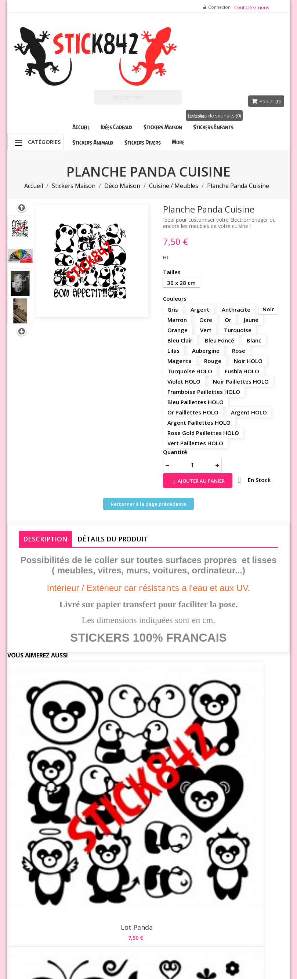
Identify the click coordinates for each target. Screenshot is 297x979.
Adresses (197, 863)
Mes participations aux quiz (202, 896)
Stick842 (199, 933)
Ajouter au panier (198, 481)
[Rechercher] (138, 97)
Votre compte (196, 798)
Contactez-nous (251, 7)
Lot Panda (54, 737)
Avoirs (194, 854)
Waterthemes (94, 957)
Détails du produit (112, 538)
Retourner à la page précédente (148, 504)
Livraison (150, 804)
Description (45, 538)
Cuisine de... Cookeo (242, 737)
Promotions (105, 804)
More (178, 142)
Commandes (201, 844)
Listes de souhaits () (214, 115)
